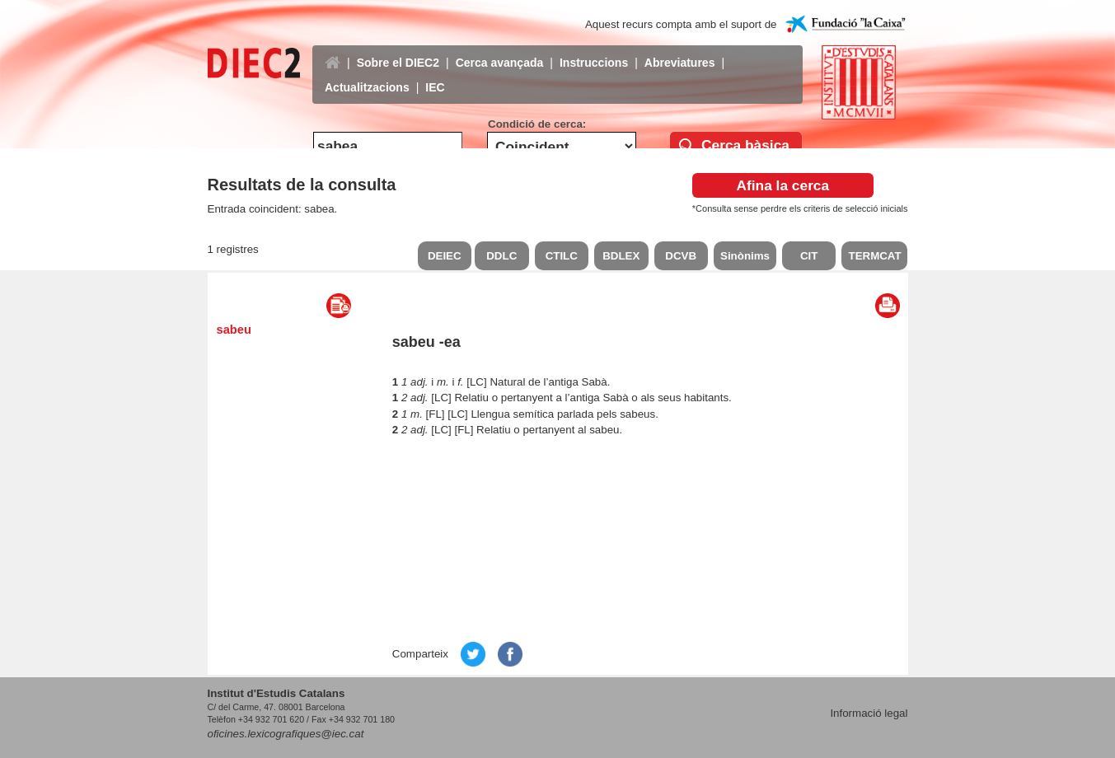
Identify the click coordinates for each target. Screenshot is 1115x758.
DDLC (501, 256)
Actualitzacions (367, 75)
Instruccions (594, 50)
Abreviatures (679, 50)
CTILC (562, 256)
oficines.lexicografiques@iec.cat (286, 734)
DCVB (680, 256)
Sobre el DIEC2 (398, 50)
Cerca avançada (500, 50)
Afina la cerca (782, 185)
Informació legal (868, 713)
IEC (434, 75)
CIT (809, 256)
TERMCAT (874, 256)
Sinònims (745, 256)
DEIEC (444, 256)
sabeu (234, 329)
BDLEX (620, 256)
